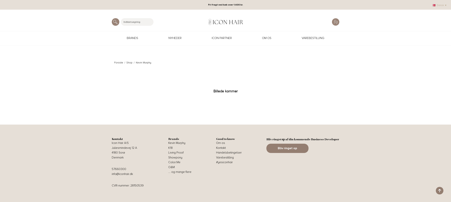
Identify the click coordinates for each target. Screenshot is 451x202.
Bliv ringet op (287, 148)
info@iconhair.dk (122, 174)
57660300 (119, 169)
